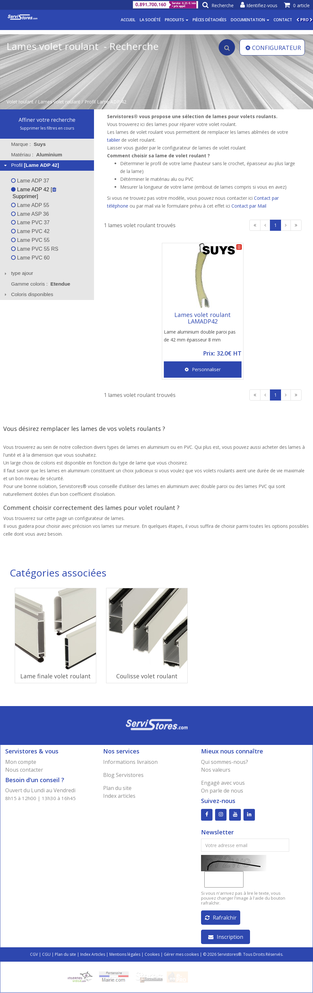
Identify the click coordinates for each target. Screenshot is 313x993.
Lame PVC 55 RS (34, 249)
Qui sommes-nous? (224, 761)
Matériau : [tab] (36, 154)
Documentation (250, 20)
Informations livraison (130, 761)
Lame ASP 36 (30, 214)
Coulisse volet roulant (147, 676)
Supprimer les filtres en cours (47, 128)
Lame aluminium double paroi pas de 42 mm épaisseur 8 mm (200, 336)
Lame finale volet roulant (55, 676)
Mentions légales (124, 954)
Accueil (128, 20)
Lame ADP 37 (30, 180)
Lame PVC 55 (30, 240)
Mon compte (20, 761)
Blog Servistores (123, 775)
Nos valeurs (215, 769)
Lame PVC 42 (30, 231)
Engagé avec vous (223, 782)
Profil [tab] (31, 165)
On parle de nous (222, 790)
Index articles (119, 795)
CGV (34, 954)
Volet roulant (20, 102)
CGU (46, 954)
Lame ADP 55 (30, 205)
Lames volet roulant (59, 102)
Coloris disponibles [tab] (28, 294)
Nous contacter (24, 769)
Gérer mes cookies (181, 954)
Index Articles (92, 954)
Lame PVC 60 (30, 257)
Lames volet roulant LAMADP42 (202, 318)
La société (150, 20)
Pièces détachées (210, 20)
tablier (113, 140)
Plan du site (117, 788)
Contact (283, 20)
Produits (176, 20)
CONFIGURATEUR (273, 48)
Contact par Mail (248, 206)
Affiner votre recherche (47, 119)
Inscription (225, 937)
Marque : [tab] (28, 144)
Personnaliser (203, 369)
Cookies (152, 954)
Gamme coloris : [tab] (40, 284)
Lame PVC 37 (30, 222)
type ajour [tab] (18, 273)
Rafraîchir (221, 918)
